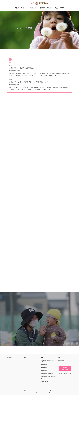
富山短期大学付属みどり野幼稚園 (48, 401)
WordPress (31, 415)
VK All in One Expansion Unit (48, 415)
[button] (6, 30)
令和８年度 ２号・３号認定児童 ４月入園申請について (31, 82)
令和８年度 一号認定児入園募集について (25, 68)
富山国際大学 (44, 391)
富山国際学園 (44, 388)
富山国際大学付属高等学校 (47, 397)
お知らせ (11, 65)
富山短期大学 (44, 394)
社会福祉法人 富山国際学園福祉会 (47, 384)
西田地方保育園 (44, 405)
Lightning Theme (39, 415)
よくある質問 (61, 383)
